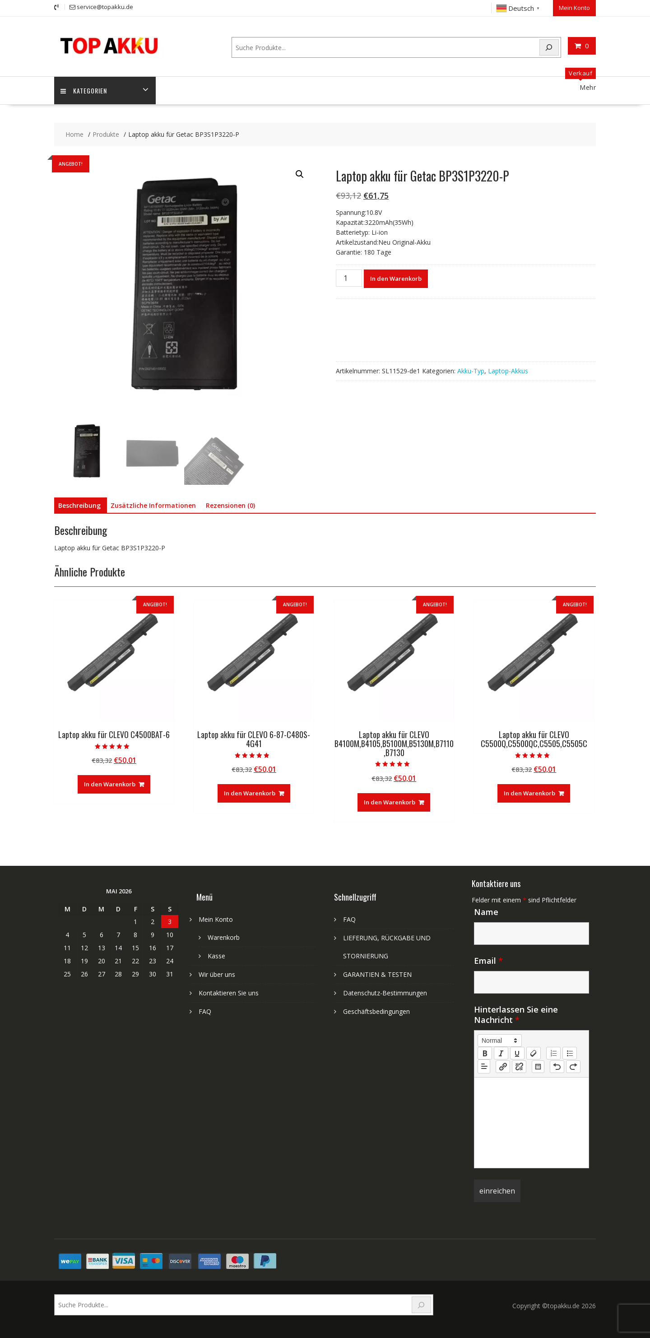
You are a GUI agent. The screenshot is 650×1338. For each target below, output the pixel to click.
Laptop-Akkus (508, 370)
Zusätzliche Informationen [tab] (153, 505)
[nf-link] (503, 1066)
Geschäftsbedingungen (376, 1011)
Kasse (216, 956)
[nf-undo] (557, 1066)
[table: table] (538, 1066)
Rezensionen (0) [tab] (230, 505)
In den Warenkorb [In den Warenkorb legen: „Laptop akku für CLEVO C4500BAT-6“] (109, 784)
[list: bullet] (569, 1053)
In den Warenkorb (396, 278)
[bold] (485, 1053)
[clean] (533, 1053)
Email (488, 960)
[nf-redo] (573, 1066)
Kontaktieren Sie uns (229, 993)
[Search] (549, 47)
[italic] (501, 1053)
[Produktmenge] (349, 277)
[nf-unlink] (519, 1066)
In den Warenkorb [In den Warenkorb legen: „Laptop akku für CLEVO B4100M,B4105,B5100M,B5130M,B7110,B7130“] (389, 802)
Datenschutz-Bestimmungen (385, 993)
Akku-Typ (470, 370)
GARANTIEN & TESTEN (377, 974)
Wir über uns (217, 974)
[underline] (517, 1053)
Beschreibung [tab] (79, 505)
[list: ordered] (553, 1053)
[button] (300, 174)
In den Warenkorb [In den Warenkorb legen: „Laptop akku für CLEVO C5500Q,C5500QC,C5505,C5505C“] (529, 793)
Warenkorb (224, 937)
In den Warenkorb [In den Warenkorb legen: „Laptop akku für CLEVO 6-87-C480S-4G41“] (249, 793)
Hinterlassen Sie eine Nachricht (516, 1014)
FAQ (205, 1011)
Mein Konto (574, 8)
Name (486, 911)
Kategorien (84, 90)
